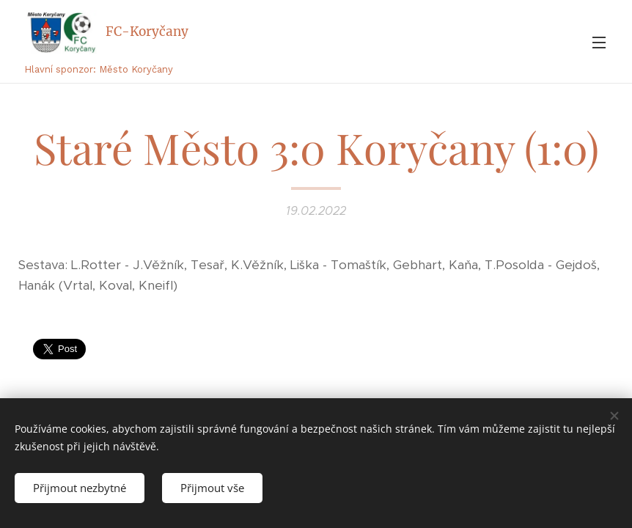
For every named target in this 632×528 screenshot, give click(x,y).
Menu (599, 42)
